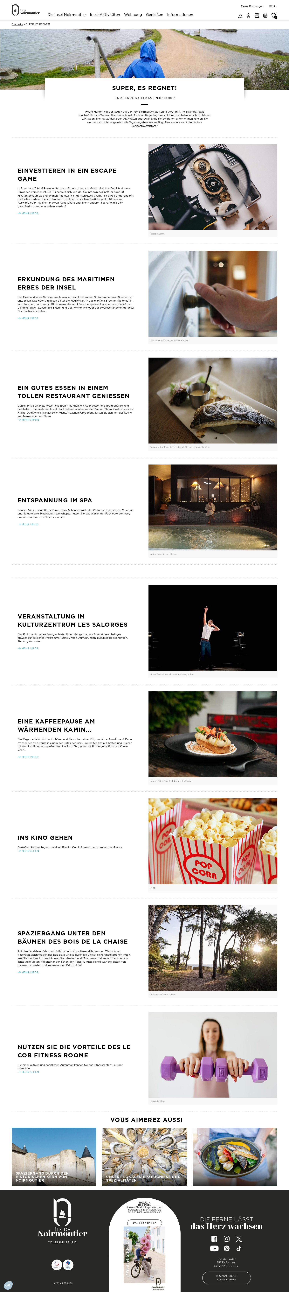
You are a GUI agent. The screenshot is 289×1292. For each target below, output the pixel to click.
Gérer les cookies (62, 1283)
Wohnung (133, 15)
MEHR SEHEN (30, 851)
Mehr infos (30, 318)
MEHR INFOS (30, 524)
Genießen (154, 15)
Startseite (17, 24)
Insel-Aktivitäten (105, 15)
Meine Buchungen (252, 6)
